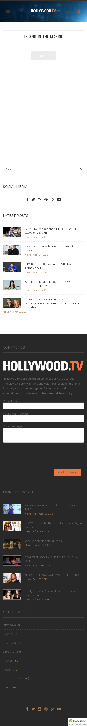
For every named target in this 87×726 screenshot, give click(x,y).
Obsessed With (13, 678)
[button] (77, 722)
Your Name (10, 401)
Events (7, 633)
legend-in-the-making (44, 36)
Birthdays (9, 624)
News (6, 669)
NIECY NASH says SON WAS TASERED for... (53, 574)
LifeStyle (8, 651)
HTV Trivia (9, 642)
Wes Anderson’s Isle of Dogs (43, 540)
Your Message (12, 426)
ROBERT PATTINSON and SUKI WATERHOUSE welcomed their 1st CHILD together (52, 303)
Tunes (7, 687)
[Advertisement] (43, 115)
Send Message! (67, 472)
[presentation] (34, 456)
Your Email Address (15, 413)
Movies (7, 660)
